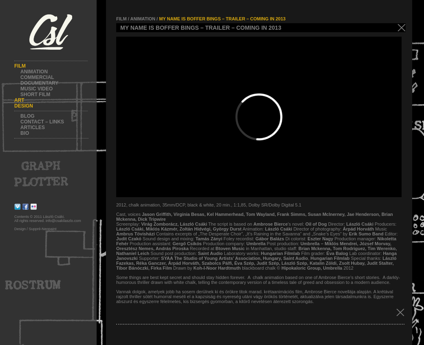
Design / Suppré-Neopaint (35, 229)
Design (23, 106)
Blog (27, 116)
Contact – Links (42, 122)
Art (19, 100)
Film (20, 66)
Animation (34, 72)
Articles (32, 127)
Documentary (39, 83)
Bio (24, 133)
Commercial (37, 77)
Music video (36, 89)
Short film (35, 94)
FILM (121, 18)
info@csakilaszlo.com (63, 221)
